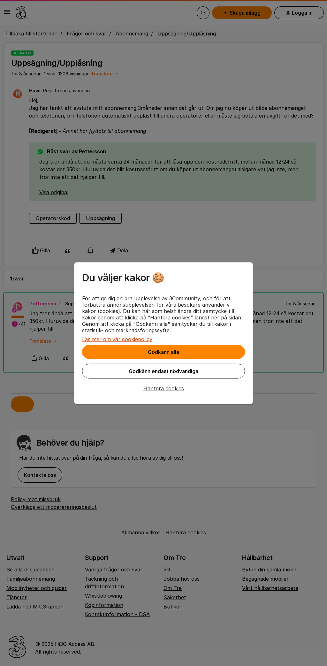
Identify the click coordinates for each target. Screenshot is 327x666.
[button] (163, 388)
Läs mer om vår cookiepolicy (117, 339)
